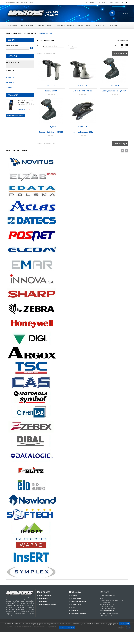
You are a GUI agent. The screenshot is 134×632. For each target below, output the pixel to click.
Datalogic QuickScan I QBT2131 (51, 132)
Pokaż (68, 46)
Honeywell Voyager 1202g (82, 132)
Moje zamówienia (45, 595)
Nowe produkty (76, 598)
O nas (73, 607)
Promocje (13, 95)
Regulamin (74, 610)
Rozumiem (125, 624)
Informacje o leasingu (78, 613)
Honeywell (10, 82)
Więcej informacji (67, 628)
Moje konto (43, 592)
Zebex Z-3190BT (51, 91)
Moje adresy (43, 601)
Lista (127, 46)
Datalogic (10, 77)
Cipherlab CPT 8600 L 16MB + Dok (25, 101)
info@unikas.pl (109, 611)
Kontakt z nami (76, 604)
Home (8, 33)
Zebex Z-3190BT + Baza (82, 91)
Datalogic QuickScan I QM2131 (114, 91)
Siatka (122, 46)
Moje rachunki (44, 598)
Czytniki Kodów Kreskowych (24, 33)
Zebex (9, 87)
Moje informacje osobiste (47, 604)
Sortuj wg (40, 46)
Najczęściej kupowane (78, 601)
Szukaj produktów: (12, 45)
